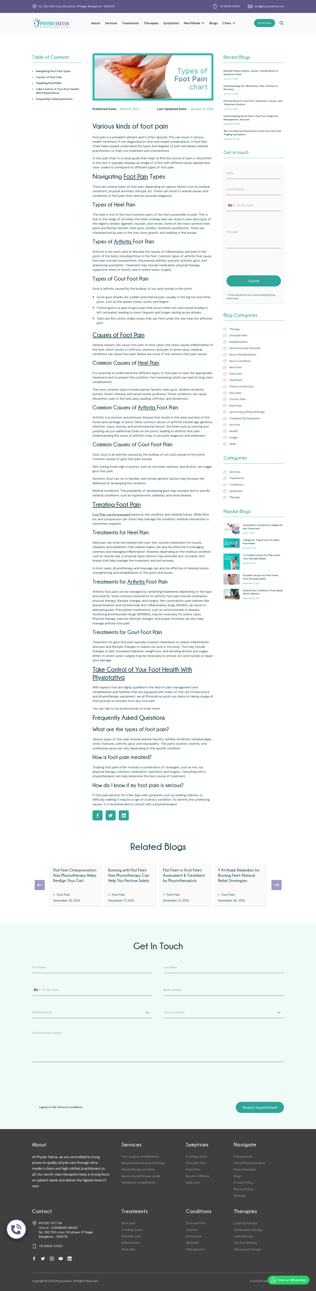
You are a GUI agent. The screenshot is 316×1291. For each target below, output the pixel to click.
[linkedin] (70, 1259)
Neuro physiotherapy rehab (141, 1176)
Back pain (193, 1182)
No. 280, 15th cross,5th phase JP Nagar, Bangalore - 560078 (76, 6)
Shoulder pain (131, 1236)
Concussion (194, 1236)
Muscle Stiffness (197, 1176)
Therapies (151, 23)
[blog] (75, 885)
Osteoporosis (195, 1249)
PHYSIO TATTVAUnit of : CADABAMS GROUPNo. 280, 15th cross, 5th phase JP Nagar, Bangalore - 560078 (66, 1230)
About (95, 23)
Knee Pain (193, 1169)
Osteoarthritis (196, 1223)
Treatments (130, 23)
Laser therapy (243, 1236)
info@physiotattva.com (269, 6)
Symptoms (171, 23)
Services (111, 23)
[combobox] (231, 205)
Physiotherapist (245, 1169)
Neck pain (128, 1249)
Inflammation (131, 1242)
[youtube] (61, 1259)
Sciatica (191, 1229)
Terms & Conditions (69, 1107)
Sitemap (240, 1195)
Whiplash (192, 1242)
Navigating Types (53, 71)
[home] (52, 23)
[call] (16, 1229)
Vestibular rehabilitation (139, 1182)
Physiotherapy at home (138, 1169)
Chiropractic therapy (248, 1229)
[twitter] (43, 1259)
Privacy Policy (243, 1182)
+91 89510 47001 (229, 6)
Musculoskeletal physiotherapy (143, 1163)
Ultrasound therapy (247, 1249)
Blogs (213, 23)
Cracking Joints (196, 1156)
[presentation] (257, 261)
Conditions (198, 1211)
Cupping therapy (245, 1223)
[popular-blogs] (253, 529)
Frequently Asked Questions (54, 99)
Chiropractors (243, 1156)
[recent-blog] (253, 74)
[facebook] (34, 1259)
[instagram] (52, 1259)
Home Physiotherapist (249, 1163)
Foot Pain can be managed (111, 514)
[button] (194, 23)
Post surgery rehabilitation (140, 1156)
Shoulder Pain (196, 1163)
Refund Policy (243, 1189)
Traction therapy (245, 1242)
